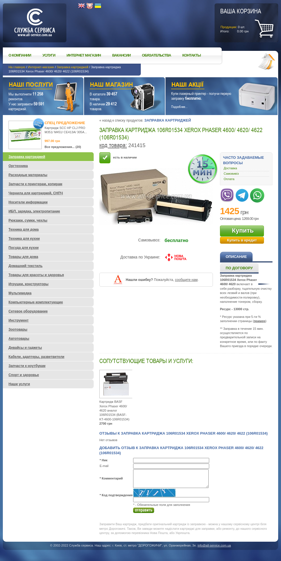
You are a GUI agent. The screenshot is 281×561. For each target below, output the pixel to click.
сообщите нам (186, 280)
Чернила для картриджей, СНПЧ (36, 193)
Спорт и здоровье (24, 375)
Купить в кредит (242, 240)
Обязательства (156, 55)
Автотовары (19, 339)
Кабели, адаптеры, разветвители (36, 357)
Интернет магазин (84, 55)
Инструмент (19, 320)
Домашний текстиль (26, 266)
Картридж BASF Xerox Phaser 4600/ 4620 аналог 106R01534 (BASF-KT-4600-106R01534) (114, 410)
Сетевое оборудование (28, 311)
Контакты (191, 55)
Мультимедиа (20, 293)
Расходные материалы (28, 175)
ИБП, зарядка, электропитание (34, 211)
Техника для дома (24, 230)
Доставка (230, 168)
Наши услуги (36, 85)
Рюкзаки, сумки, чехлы (28, 220)
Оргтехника (18, 166)
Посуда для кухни (24, 248)
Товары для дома (23, 257)
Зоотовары (18, 329)
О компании (20, 55)
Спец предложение (65, 123)
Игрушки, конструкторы (29, 284)
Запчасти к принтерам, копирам (35, 184)
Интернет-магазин (41, 67)
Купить (243, 230)
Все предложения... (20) (63, 147)
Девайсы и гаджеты (25, 348)
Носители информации (28, 202)
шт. (240, 20)
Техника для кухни (24, 239)
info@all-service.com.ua (214, 545)
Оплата (229, 179)
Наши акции (213, 85)
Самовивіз (231, 173)
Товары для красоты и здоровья (36, 275)
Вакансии (121, 55)
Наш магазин (114, 85)
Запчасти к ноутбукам (27, 366)
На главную (17, 67)
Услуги (48, 55)
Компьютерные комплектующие (36, 302)
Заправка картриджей (72, 67)
